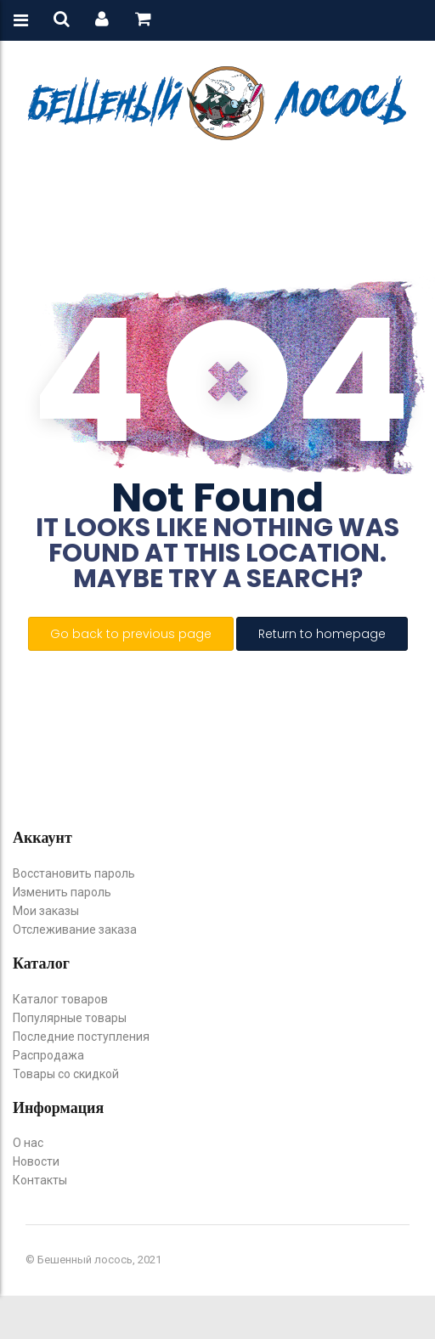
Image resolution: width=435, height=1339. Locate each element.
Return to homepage (322, 633)
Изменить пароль (62, 892)
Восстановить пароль (74, 873)
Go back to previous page (131, 633)
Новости (36, 1161)
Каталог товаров (60, 999)
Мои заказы (46, 911)
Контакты (40, 1180)
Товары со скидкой (66, 1074)
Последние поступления (81, 1036)
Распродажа (48, 1055)
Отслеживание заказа (75, 929)
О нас (28, 1143)
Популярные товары (70, 1018)
